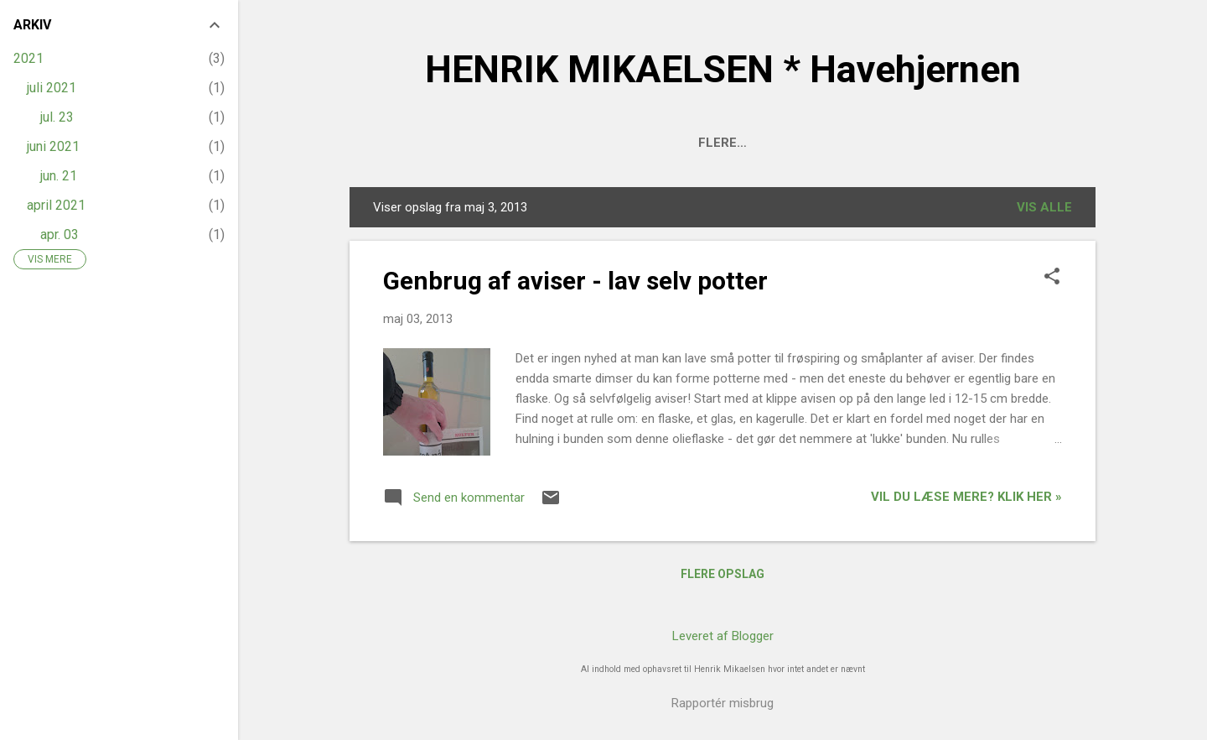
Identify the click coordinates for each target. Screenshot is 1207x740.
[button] (1052, 277)
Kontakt (740, 142)
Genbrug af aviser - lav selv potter (575, 280)
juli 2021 (51, 88)
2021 (28, 58)
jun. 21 (58, 176)
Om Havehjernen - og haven (471, 142)
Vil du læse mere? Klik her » (966, 496)
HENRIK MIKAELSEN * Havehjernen (723, 69)
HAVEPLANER (639, 142)
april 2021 (56, 205)
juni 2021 (53, 146)
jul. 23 (57, 117)
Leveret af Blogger (723, 636)
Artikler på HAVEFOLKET (882, 142)
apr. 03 (59, 234)
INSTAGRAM (1032, 142)
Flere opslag (722, 574)
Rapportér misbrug (722, 703)
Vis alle (1044, 207)
